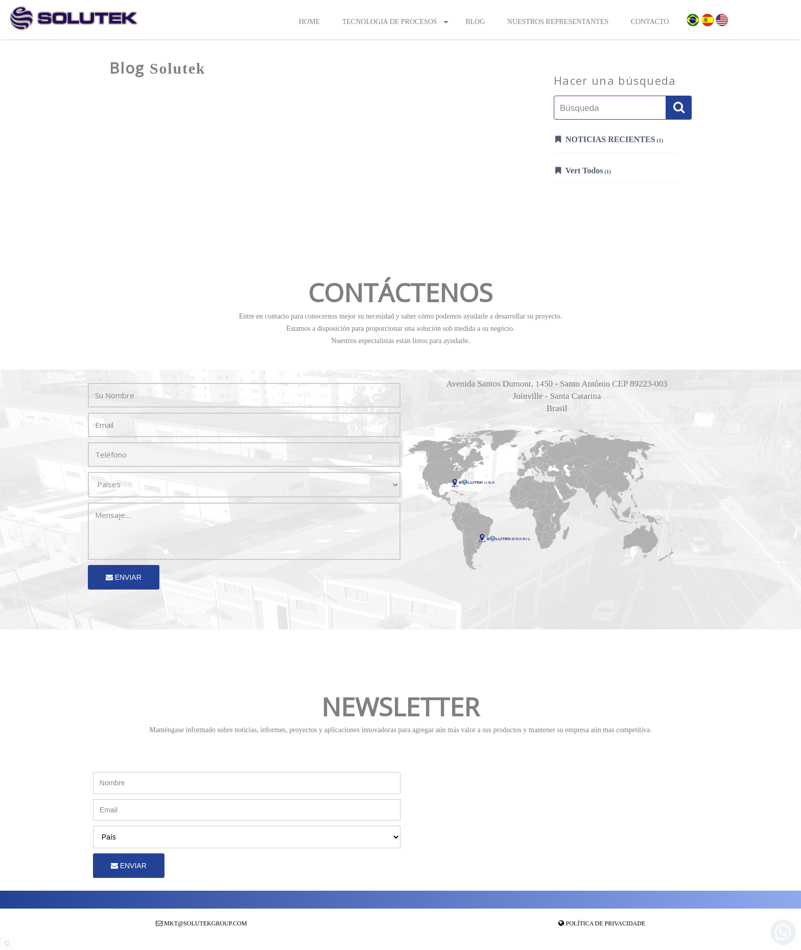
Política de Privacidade (606, 923)
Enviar (124, 577)
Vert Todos (583, 170)
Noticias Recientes (609, 139)
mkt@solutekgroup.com (205, 923)
